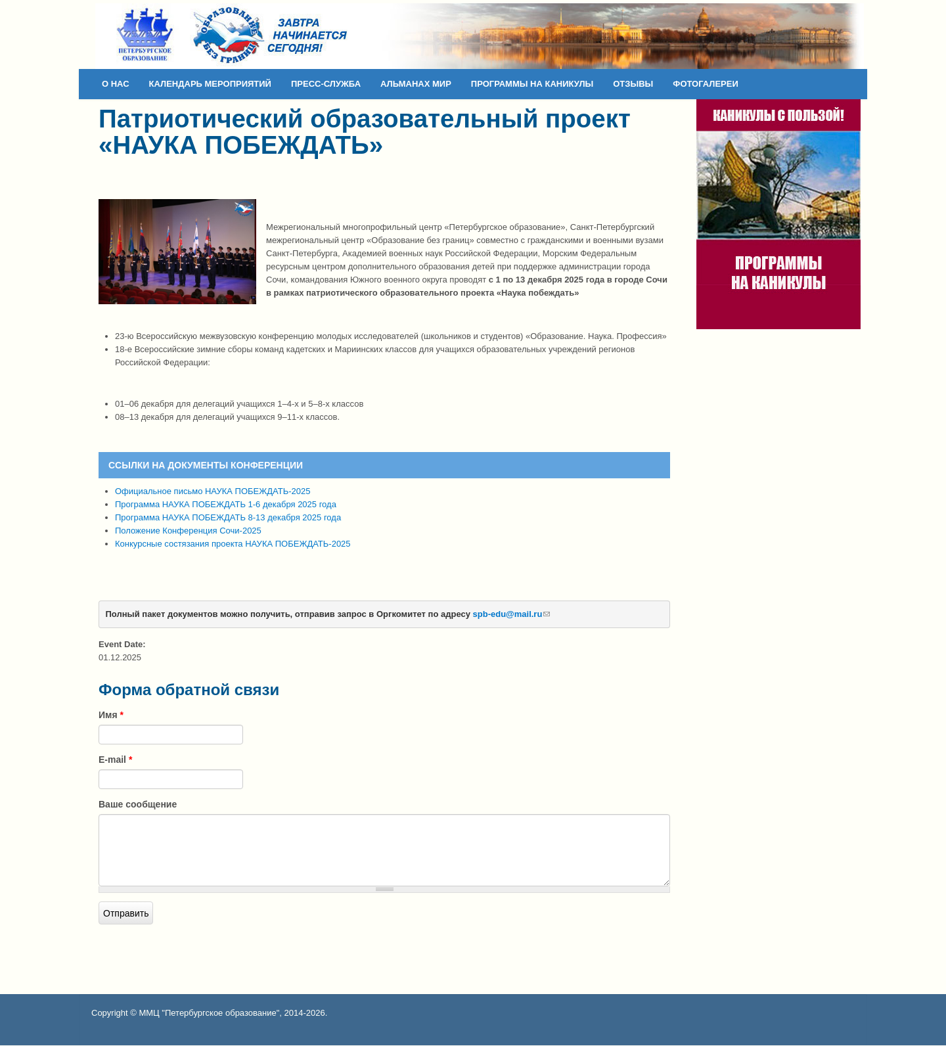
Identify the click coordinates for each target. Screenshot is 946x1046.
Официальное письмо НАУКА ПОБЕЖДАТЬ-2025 (212, 491)
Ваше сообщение (138, 804)
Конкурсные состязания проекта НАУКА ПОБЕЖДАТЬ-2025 (233, 544)
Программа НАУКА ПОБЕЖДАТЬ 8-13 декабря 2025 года (228, 517)
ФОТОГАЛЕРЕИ (705, 84)
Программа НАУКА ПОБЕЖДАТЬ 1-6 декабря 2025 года (225, 504)
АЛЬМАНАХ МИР (415, 84)
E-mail (115, 759)
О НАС (115, 84)
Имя (111, 715)
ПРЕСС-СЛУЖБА (326, 84)
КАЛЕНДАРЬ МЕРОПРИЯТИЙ (210, 84)
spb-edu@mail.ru (512, 614)
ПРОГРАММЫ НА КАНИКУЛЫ (532, 84)
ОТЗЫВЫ (633, 84)
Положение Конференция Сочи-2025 (188, 530)
